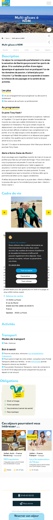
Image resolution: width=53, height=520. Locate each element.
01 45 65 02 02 (27, 496)
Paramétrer (25, 276)
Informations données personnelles (26, 511)
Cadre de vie (16, 50)
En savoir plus (14, 265)
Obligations (47, 50)
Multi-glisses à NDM (18, 38)
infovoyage (36, 362)
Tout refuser (26, 281)
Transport (37, 50)
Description (5, 50)
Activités (26, 50)
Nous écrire (28, 504)
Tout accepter (26, 270)
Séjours (8, 38)
